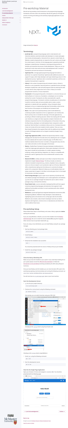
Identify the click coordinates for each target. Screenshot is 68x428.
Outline (3, 15)
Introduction (5, 8)
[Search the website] (37, 2)
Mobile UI (4, 20)
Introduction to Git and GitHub (31, 264)
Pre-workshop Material (7, 13)
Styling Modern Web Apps (8, 17)
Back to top (26, 420)
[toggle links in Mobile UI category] (20, 20)
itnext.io (36, 45)
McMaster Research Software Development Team (41, 422)
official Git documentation (46, 262)
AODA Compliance (6, 22)
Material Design (40, 161)
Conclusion (4, 24)
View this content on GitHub (28, 425)
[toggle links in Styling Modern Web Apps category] (20, 18)
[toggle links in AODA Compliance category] (20, 22)
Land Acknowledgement (7, 10)
